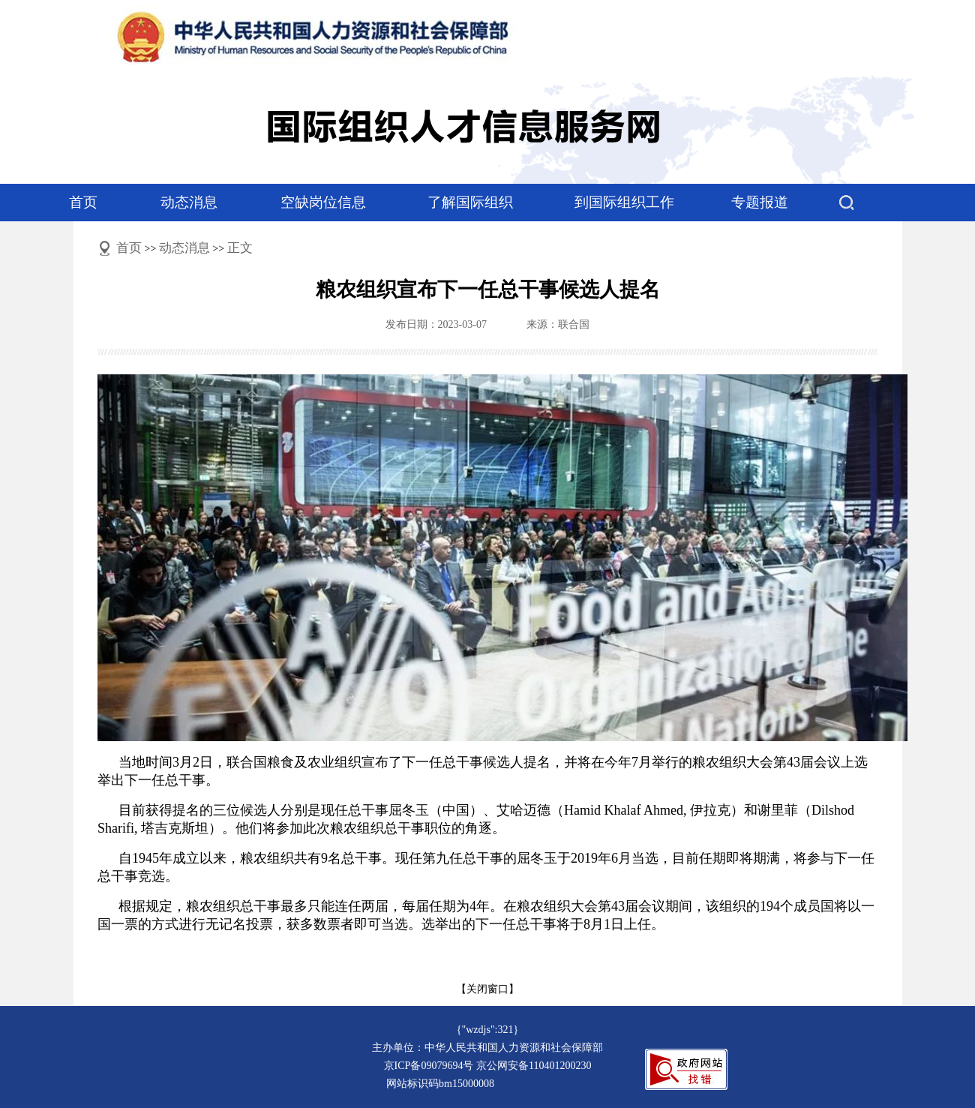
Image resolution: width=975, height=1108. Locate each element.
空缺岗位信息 (323, 202)
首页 (83, 202)
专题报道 (759, 202)
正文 (240, 248)
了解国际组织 (470, 202)
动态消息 (189, 202)
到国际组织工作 (624, 202)
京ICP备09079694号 (429, 1065)
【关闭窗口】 (487, 989)
